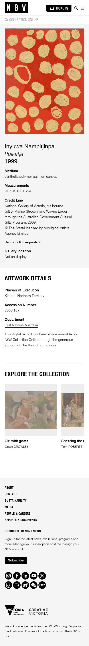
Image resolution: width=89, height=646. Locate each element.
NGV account (14, 549)
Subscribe (16, 560)
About (9, 487)
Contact (11, 494)
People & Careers (17, 513)
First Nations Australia (21, 325)
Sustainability (16, 500)
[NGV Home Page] (16, 8)
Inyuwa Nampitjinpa (30, 146)
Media (9, 507)
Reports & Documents (21, 520)
